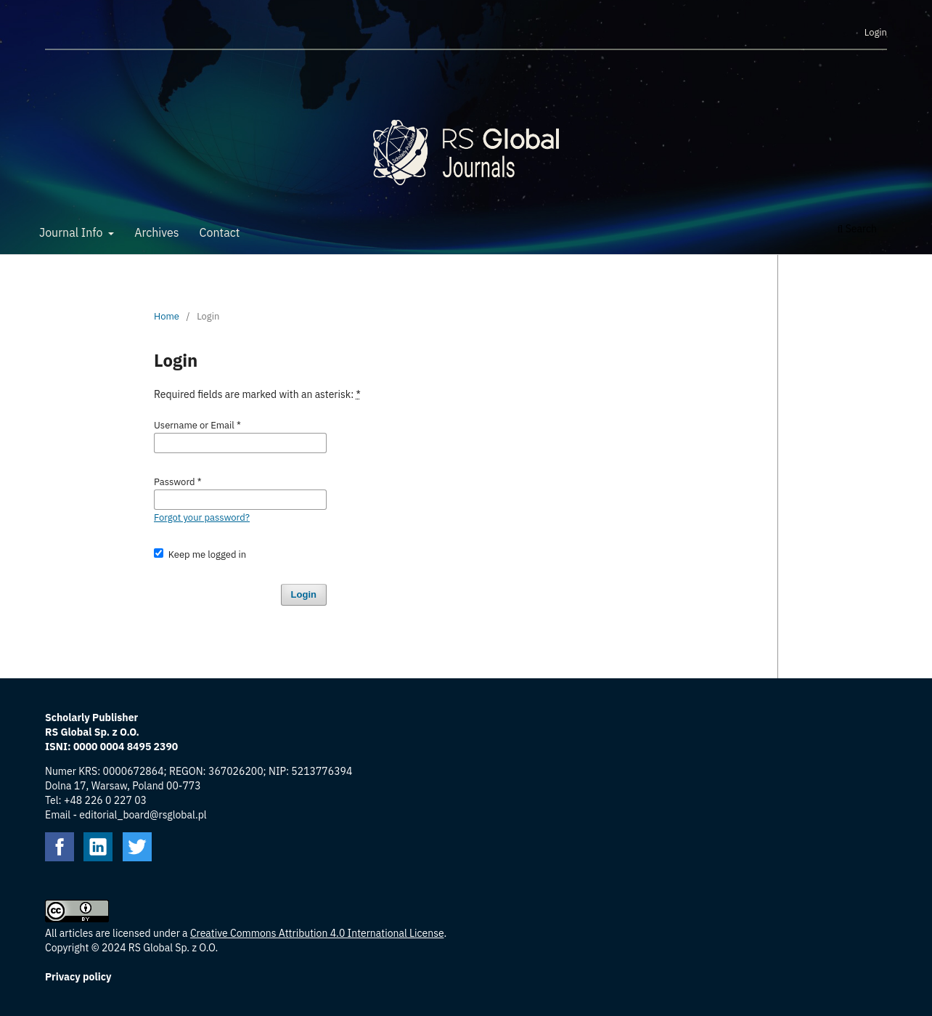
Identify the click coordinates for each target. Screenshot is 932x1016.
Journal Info (72, 232)
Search (857, 228)
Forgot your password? (202, 517)
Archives (156, 232)
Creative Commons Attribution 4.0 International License (317, 933)
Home (166, 316)
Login (875, 32)
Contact (220, 232)
